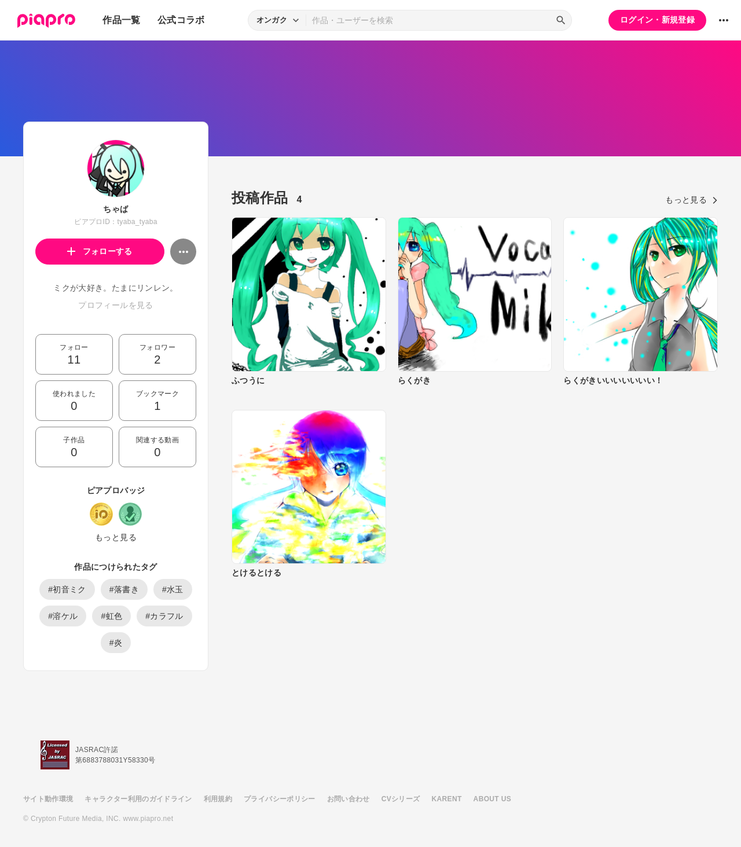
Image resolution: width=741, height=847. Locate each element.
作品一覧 (121, 20)
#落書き (124, 589)
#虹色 (111, 616)
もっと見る (116, 537)
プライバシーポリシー (280, 799)
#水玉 (173, 589)
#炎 (116, 642)
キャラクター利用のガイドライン (138, 799)
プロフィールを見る (115, 305)
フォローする (100, 251)
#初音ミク (67, 589)
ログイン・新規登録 (657, 19)
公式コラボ (181, 20)
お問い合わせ (348, 799)
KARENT (447, 799)
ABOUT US (492, 799)
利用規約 (218, 799)
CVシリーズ (400, 799)
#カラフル (164, 616)
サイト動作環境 (48, 799)
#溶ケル (63, 616)
